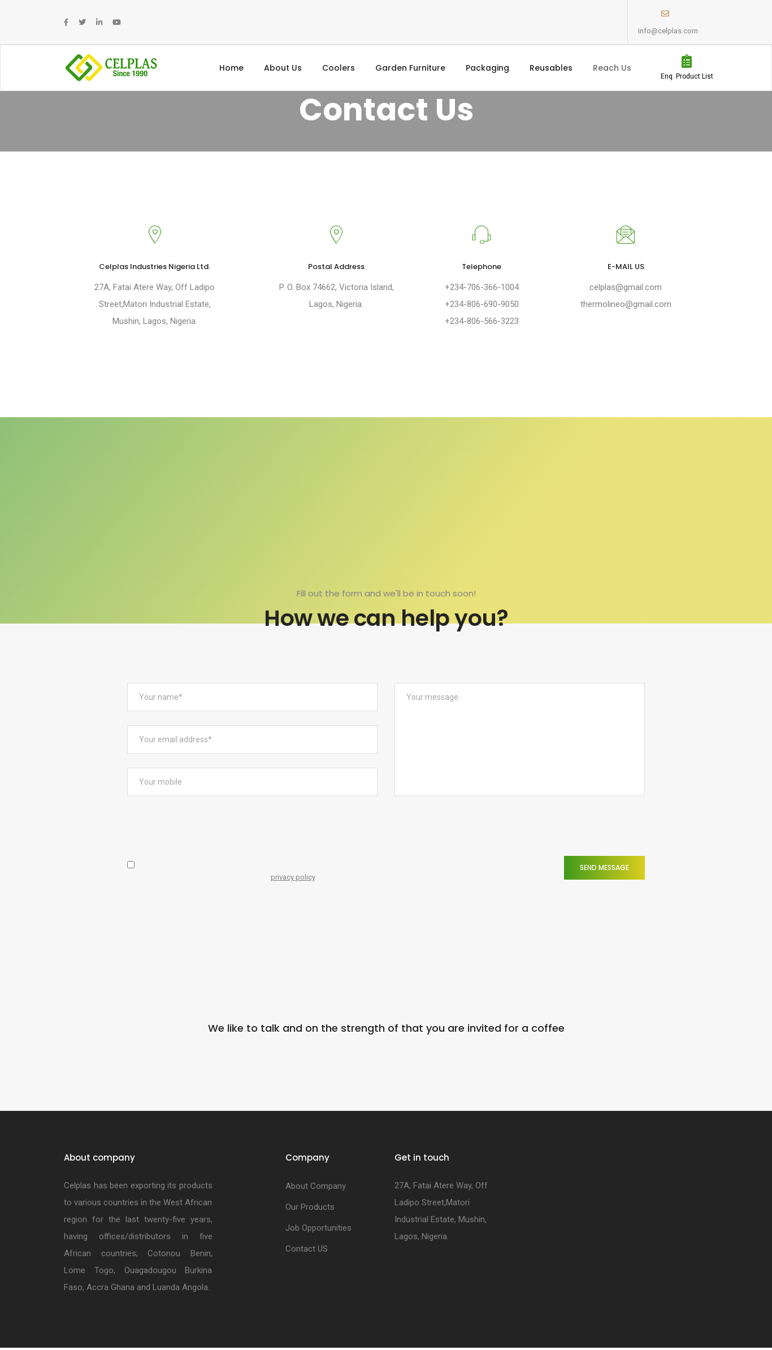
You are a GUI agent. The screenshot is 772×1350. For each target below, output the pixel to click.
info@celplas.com (668, 31)
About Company (315, 1187)
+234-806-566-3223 (481, 321)
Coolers (338, 67)
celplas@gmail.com (626, 287)
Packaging (487, 67)
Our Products (310, 1208)
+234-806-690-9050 (481, 304)
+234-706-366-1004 (481, 287)
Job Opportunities (318, 1229)
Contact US (306, 1250)
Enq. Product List (687, 76)
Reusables (551, 67)
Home (231, 67)
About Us (283, 67)
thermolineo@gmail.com (625, 304)
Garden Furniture (410, 67)
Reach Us (612, 67)
